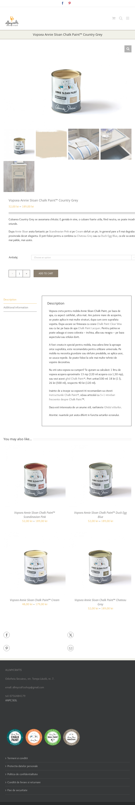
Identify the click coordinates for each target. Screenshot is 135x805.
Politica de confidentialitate (22, 774)
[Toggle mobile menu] (128, 18)
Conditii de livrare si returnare (24, 782)
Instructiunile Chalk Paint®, (64, 395)
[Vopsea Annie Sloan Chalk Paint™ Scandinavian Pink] (35, 447)
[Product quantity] (19, 273)
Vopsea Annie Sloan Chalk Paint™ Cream (34, 600)
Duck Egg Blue (109, 236)
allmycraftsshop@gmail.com (76, 9)
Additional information (16, 307)
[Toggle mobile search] (121, 18)
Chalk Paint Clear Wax (109, 324)
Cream (79, 231)
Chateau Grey (84, 236)
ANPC (8, 700)
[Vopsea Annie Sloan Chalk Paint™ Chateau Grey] (100, 534)
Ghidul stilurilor (112, 407)
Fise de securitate (17, 790)
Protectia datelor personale (22, 766)
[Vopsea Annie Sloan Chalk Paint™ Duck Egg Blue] (100, 447)
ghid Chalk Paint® (75, 378)
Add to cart (46, 273)
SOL (14, 700)
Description (10, 299)
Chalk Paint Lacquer (89, 328)
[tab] (20, 300)
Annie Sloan (21, 231)
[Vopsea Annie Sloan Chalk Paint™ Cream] (35, 534)
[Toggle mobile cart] (113, 18)
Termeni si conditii (17, 758)
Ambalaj (13, 257)
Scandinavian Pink (59, 231)
